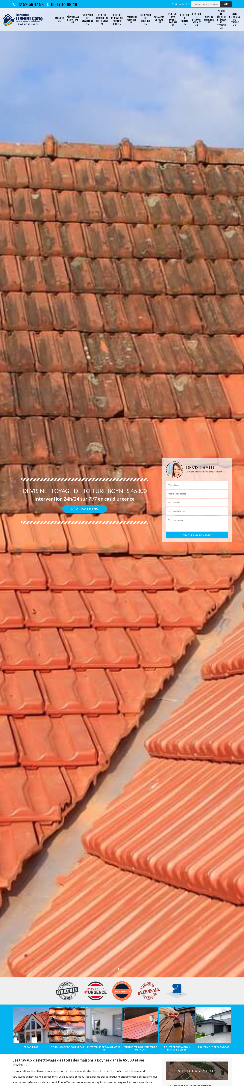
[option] (122, 543)
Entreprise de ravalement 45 (87, 19)
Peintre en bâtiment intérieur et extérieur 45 (221, 19)
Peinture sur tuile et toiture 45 (172, 19)
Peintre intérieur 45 (209, 19)
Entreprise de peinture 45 (145, 19)
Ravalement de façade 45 (160, 19)
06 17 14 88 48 (62, 4)
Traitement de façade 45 (131, 19)
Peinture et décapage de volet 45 (196, 19)
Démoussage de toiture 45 (72, 19)
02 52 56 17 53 (28, 4)
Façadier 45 (59, 19)
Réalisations (84, 509)
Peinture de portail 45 (184, 19)
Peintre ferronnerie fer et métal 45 (102, 19)
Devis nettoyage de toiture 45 (234, 19)
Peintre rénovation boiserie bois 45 (117, 19)
